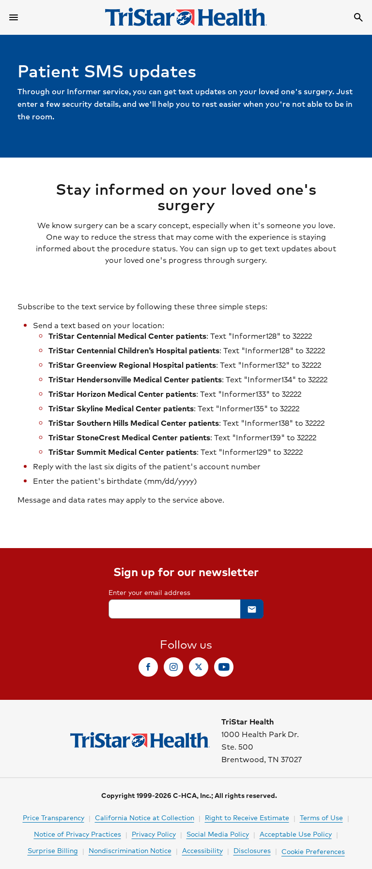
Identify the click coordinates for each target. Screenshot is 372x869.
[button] (252, 609)
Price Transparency (53, 817)
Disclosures (252, 850)
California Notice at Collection (144, 817)
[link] (148, 667)
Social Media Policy (217, 833)
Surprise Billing (53, 850)
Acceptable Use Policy (296, 833)
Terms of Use (321, 817)
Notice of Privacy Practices (77, 833)
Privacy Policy (154, 833)
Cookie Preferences (313, 851)
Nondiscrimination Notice (130, 850)
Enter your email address (149, 592)
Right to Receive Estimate (247, 817)
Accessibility (202, 850)
